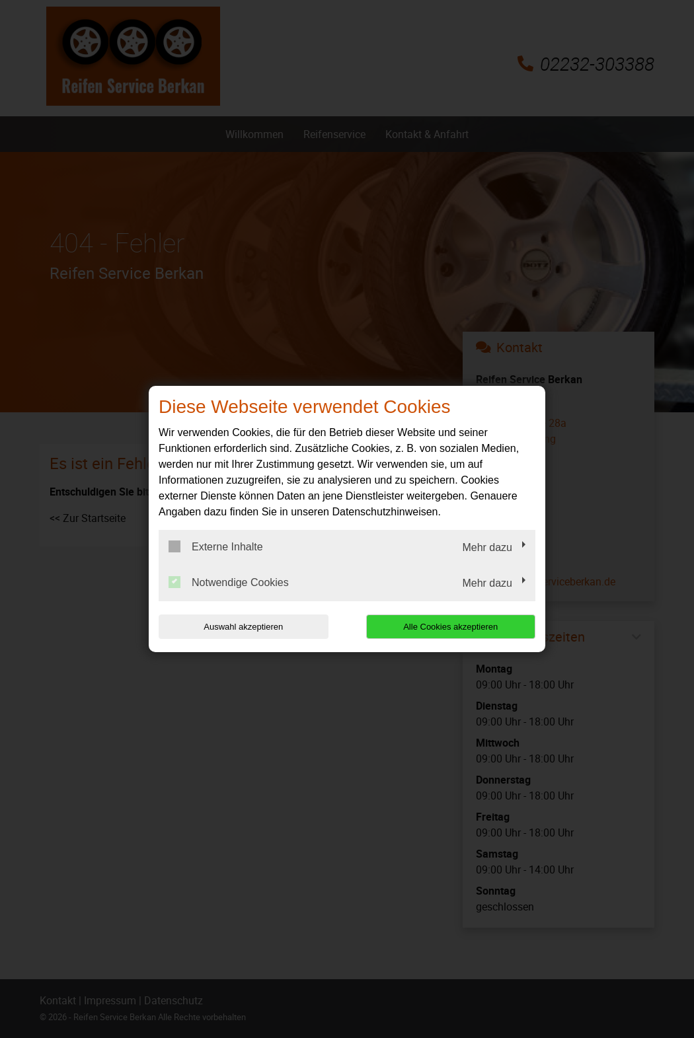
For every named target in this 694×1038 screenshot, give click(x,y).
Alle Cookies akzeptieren (450, 627)
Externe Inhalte (216, 546)
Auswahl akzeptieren (243, 627)
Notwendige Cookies (229, 582)
